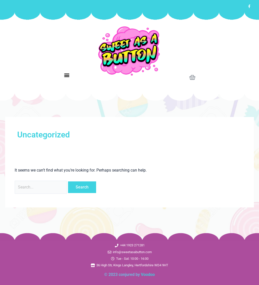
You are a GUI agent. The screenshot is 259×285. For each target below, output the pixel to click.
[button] (66, 75)
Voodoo (148, 274)
